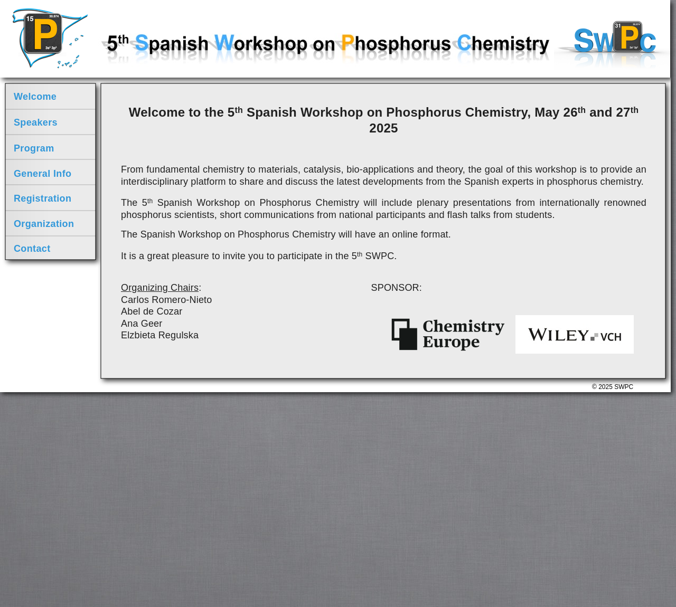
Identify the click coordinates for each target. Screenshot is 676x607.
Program (34, 148)
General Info (42, 173)
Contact (32, 248)
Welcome (35, 96)
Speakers (36, 122)
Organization (44, 224)
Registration (42, 198)
